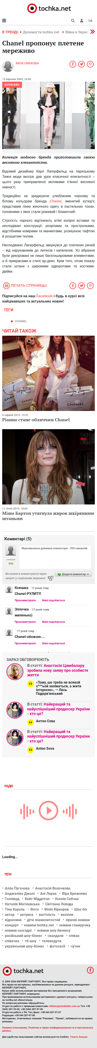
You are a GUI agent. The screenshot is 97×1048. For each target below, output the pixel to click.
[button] (81, 20)
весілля (67, 915)
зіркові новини (78, 920)
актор (9, 915)
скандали (55, 936)
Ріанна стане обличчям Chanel (36, 420)
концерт (12, 925)
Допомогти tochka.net (41, 32)
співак (74, 936)
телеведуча (51, 941)
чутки (75, 946)
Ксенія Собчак (67, 899)
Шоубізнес (12, 84)
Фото (34, 909)
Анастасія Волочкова (52, 888)
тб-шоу (30, 941)
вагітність (47, 915)
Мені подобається (53, 600)
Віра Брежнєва (74, 893)
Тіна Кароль (15, 909)
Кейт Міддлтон (37, 899)
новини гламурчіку (74, 925)
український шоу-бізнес (24, 946)
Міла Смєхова (27, 63)
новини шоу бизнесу (53, 930)
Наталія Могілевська (22, 904)
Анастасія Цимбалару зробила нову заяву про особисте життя (57, 670)
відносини (13, 920)
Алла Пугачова (17, 888)
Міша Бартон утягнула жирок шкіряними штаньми (48, 515)
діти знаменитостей (43, 920)
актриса (26, 915)
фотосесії (57, 946)
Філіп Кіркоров (56, 909)
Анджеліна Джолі (20, 893)
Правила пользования (14, 1027)
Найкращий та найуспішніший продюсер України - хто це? (58, 709)
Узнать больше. (79, 1036)
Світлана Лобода (59, 904)
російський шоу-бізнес (23, 936)
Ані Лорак (48, 893)
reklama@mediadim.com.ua (64, 1006)
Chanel (55, 201)
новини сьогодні (18, 930)
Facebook (44, 296)
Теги (8, 874)
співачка (12, 941)
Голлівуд (12, 899)
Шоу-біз (80, 909)
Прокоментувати (25, 600)
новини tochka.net (39, 925)
